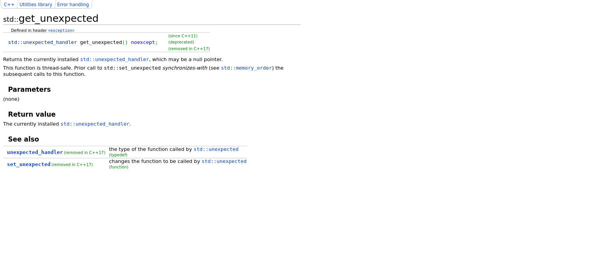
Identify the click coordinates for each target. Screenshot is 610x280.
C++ (9, 4)
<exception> (61, 30)
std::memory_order (246, 68)
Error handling (73, 4)
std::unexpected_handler (114, 59)
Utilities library (35, 4)
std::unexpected (216, 149)
